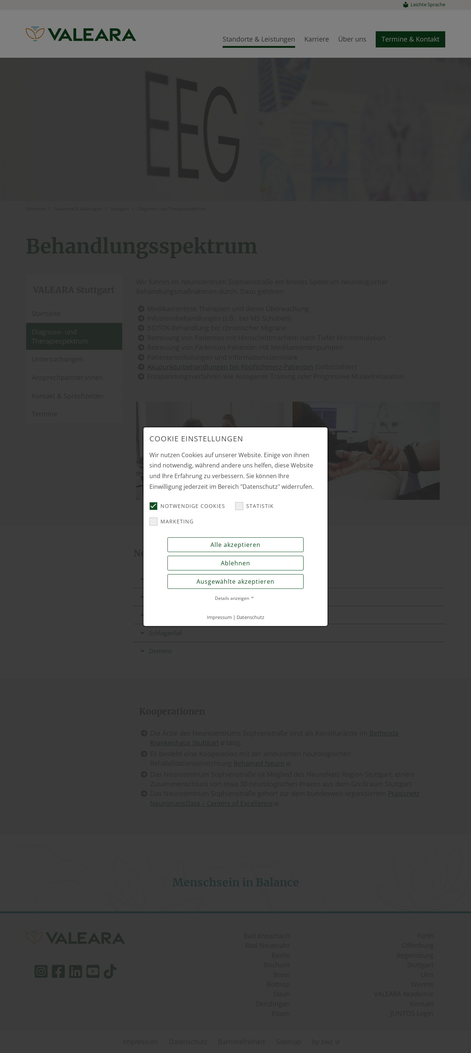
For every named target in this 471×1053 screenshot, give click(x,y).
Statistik (254, 506)
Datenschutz (250, 617)
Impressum (219, 617)
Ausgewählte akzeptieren (235, 581)
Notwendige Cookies (187, 506)
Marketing (171, 521)
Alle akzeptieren (235, 545)
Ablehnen (235, 563)
